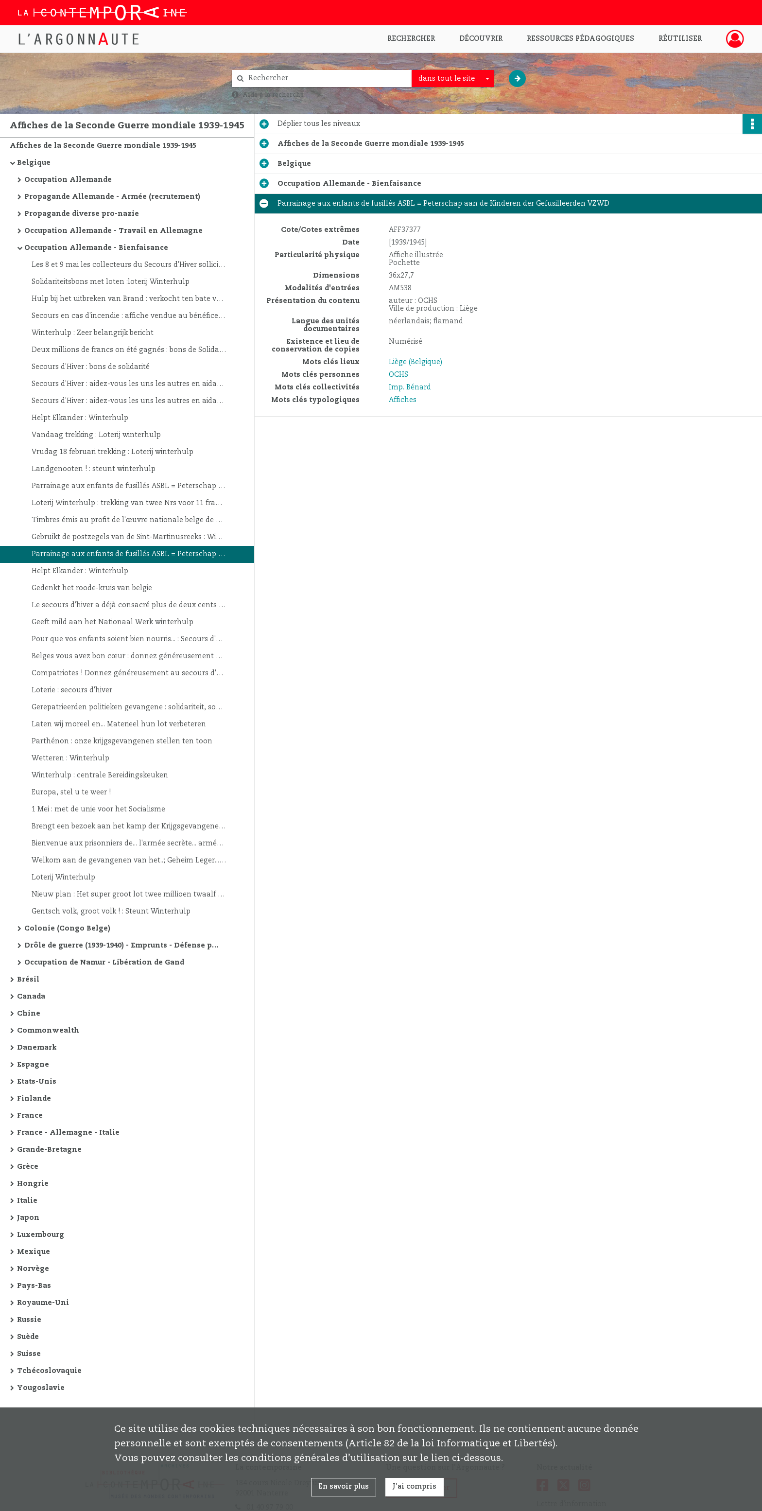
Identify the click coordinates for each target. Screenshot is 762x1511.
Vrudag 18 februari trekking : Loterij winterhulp (112, 452)
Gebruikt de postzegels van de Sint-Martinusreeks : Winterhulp (129, 537)
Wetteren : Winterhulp (70, 758)
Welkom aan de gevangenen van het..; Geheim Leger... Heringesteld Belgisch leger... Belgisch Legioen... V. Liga (129, 860)
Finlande (34, 1098)
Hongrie (33, 1183)
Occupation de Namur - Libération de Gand (104, 962)
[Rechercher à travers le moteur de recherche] (326, 78)
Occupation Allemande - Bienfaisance (96, 248)
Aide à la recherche (273, 95)
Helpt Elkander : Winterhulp (80, 418)
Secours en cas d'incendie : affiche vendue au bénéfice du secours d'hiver (129, 316)
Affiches (402, 400)
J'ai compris (414, 1486)
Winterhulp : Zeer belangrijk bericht (93, 333)
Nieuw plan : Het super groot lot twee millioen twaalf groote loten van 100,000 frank (129, 894)
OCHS (398, 374)
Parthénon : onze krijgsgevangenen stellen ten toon (122, 741)
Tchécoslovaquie (49, 1371)
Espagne (33, 1064)
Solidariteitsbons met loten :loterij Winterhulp (111, 282)
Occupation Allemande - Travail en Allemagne (113, 231)
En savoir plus (343, 1486)
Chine (28, 1013)
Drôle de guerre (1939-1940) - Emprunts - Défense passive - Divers (121, 945)
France (30, 1115)
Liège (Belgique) (415, 362)
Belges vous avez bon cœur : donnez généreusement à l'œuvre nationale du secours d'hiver (129, 656)
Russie (29, 1320)
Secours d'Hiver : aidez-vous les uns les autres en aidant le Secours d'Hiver (129, 384)
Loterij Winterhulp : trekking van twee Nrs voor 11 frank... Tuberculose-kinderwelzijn (129, 503)
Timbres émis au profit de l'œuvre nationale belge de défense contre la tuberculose (129, 520)
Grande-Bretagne (49, 1149)
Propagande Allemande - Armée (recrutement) (112, 196)
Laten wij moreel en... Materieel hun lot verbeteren (119, 724)
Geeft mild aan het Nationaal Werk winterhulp (112, 622)
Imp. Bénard (410, 387)
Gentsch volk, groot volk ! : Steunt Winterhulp (111, 911)
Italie (27, 1200)
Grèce (27, 1166)
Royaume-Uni (43, 1303)
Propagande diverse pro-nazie (81, 214)
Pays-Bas (34, 1286)
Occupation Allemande (68, 179)
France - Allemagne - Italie (68, 1132)
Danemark (37, 1047)
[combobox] (453, 79)
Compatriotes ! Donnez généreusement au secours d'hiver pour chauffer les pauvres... (129, 673)
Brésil (28, 979)
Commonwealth (48, 1030)
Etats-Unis (36, 1081)
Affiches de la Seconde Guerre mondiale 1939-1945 (103, 145)
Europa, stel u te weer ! (71, 792)
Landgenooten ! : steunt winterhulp (94, 469)
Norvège (33, 1268)
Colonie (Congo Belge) (67, 928)
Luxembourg (40, 1234)
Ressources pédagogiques (580, 38)
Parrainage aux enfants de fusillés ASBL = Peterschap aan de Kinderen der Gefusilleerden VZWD (129, 486)
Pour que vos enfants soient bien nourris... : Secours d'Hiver (129, 639)
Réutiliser (680, 38)
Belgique (34, 162)
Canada (31, 996)
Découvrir (480, 38)
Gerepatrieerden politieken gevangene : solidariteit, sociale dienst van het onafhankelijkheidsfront (129, 707)
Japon (28, 1217)
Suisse (29, 1354)
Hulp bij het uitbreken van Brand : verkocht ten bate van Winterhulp (129, 299)
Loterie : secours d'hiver (72, 690)
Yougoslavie (41, 1388)
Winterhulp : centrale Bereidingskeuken (100, 775)
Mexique (33, 1251)
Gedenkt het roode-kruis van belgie (92, 588)
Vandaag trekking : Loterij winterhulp (96, 435)
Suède (28, 1337)
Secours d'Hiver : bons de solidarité (91, 367)
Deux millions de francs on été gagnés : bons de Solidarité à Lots (129, 350)
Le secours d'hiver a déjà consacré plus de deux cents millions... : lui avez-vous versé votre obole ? (129, 605)
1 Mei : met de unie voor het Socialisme (98, 809)
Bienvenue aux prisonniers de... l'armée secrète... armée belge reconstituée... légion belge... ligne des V (129, 843)
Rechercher (411, 38)
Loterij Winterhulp (63, 877)
